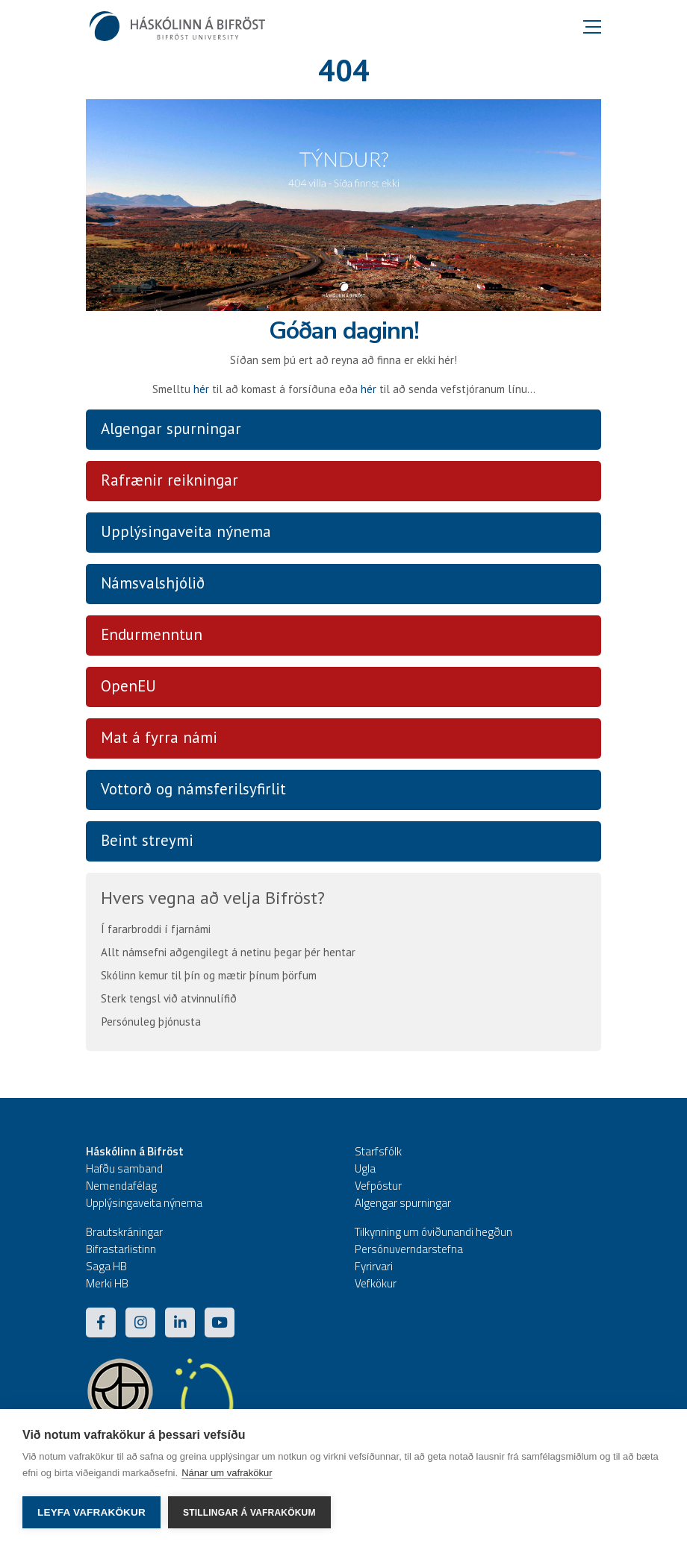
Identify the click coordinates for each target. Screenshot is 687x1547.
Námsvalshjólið (153, 583)
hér (201, 389)
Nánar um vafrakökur (226, 1472)
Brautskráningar (124, 1231)
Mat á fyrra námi (159, 737)
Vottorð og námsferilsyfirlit (193, 789)
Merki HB (107, 1283)
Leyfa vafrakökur (91, 1512)
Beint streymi (147, 840)
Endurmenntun (151, 634)
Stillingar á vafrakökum (249, 1512)
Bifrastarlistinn (121, 1249)
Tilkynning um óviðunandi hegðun (433, 1231)
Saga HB (106, 1266)
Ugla (365, 1168)
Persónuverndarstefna (409, 1249)
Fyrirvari (374, 1266)
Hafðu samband (124, 1168)
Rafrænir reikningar (169, 480)
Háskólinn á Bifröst (135, 1151)
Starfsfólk (378, 1151)
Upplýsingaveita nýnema (186, 531)
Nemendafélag (121, 1185)
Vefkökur (376, 1283)
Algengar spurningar (171, 428)
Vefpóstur (378, 1185)
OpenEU (128, 686)
